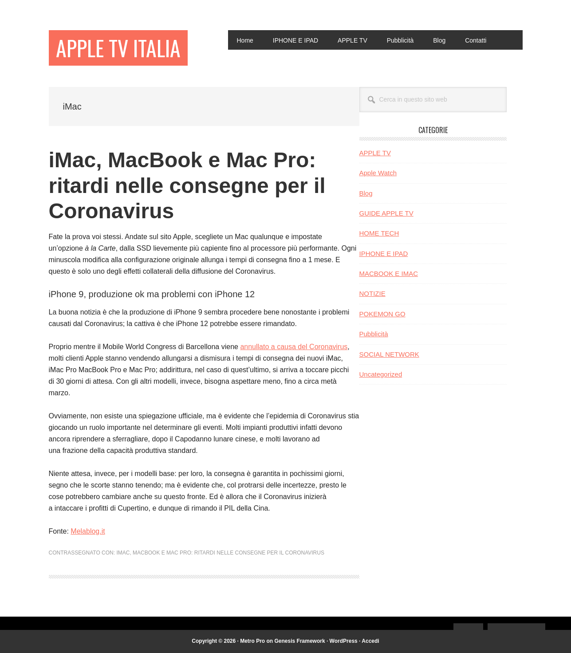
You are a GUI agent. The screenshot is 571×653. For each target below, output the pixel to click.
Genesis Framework (300, 641)
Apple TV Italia (118, 47)
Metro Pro (252, 641)
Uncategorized (380, 374)
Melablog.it (88, 531)
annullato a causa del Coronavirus (293, 346)
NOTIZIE (372, 293)
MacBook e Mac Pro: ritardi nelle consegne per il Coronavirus (228, 553)
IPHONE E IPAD (383, 253)
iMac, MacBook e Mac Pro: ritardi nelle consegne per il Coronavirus (187, 185)
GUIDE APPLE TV (386, 213)
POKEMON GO (382, 314)
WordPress (344, 641)
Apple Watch (378, 173)
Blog (366, 193)
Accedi (370, 641)
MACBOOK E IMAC (388, 273)
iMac (123, 553)
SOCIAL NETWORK (389, 354)
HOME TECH (379, 233)
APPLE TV (375, 153)
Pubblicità (373, 334)
